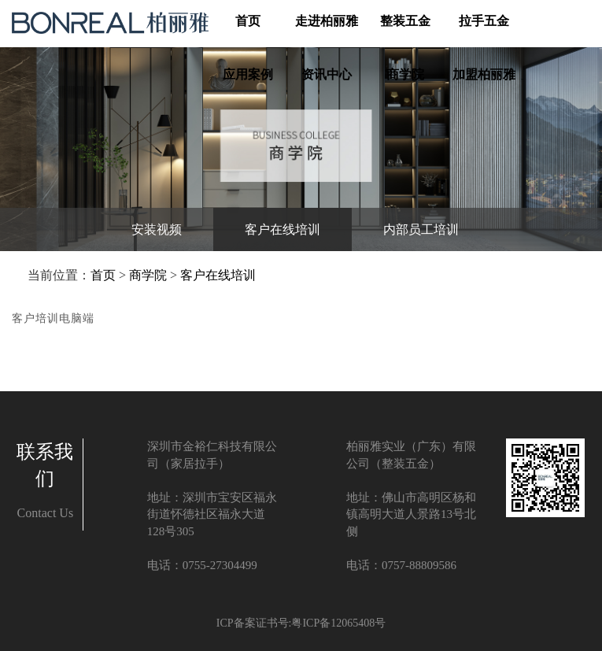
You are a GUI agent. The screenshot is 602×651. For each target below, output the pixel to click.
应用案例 (248, 75)
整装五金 (405, 22)
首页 (247, 21)
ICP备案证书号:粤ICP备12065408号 (301, 623)
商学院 (405, 75)
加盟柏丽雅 (484, 75)
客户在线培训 (218, 275)
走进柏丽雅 (326, 22)
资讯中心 (326, 75)
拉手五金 (484, 22)
